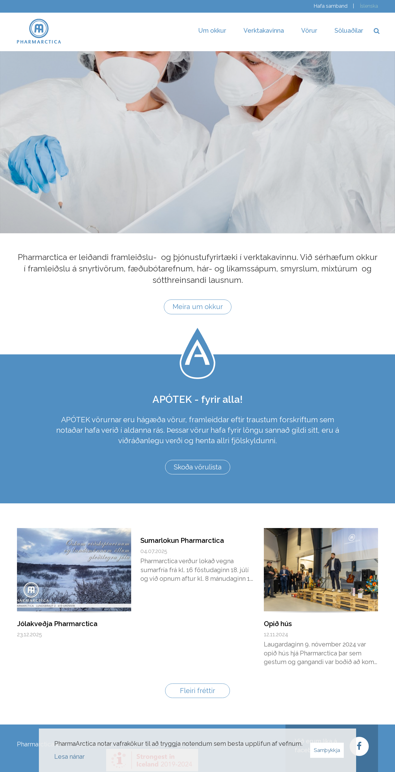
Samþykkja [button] (327, 750)
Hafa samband (330, 6)
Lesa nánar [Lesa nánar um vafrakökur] (69, 756)
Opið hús (278, 624)
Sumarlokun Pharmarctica (182, 540)
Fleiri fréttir (197, 691)
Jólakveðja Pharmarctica (57, 624)
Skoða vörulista (198, 467)
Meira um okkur (198, 307)
